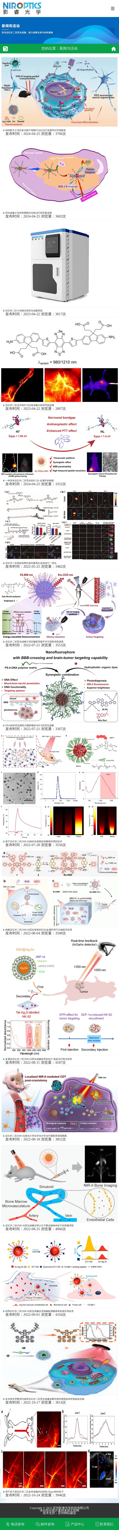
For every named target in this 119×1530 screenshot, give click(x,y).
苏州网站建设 (67, 1513)
